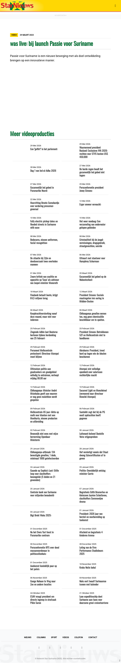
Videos (65, 637)
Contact (92, 637)
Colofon (78, 637)
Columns (41, 637)
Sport (54, 637)
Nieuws (27, 637)
